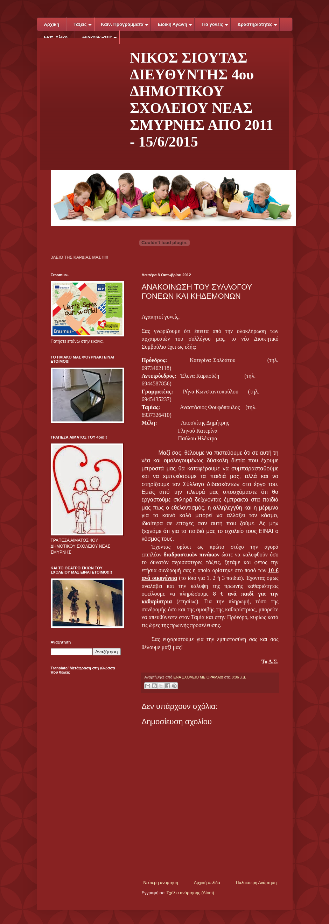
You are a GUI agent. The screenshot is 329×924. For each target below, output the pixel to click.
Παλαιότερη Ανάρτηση (256, 882)
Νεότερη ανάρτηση (161, 882)
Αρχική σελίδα (207, 882)
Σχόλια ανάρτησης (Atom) (190, 892)
